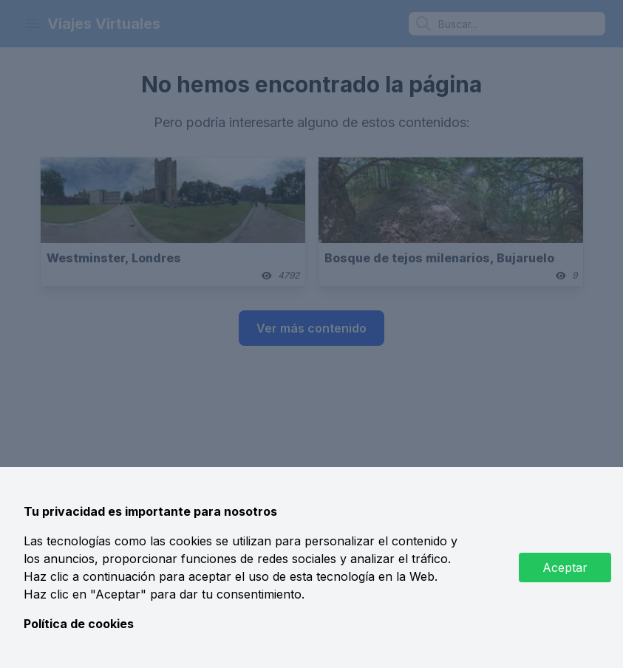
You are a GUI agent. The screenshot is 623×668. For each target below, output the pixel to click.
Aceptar (565, 567)
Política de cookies (79, 623)
